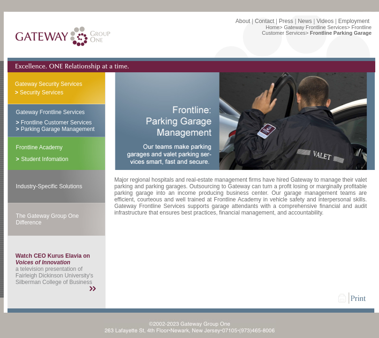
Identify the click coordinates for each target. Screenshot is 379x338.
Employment (354, 21)
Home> (274, 27)
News (305, 21)
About (242, 21)
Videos (325, 21)
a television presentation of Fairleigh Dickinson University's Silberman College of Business (54, 269)
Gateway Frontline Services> (316, 27)
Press (286, 21)
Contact (264, 21)
